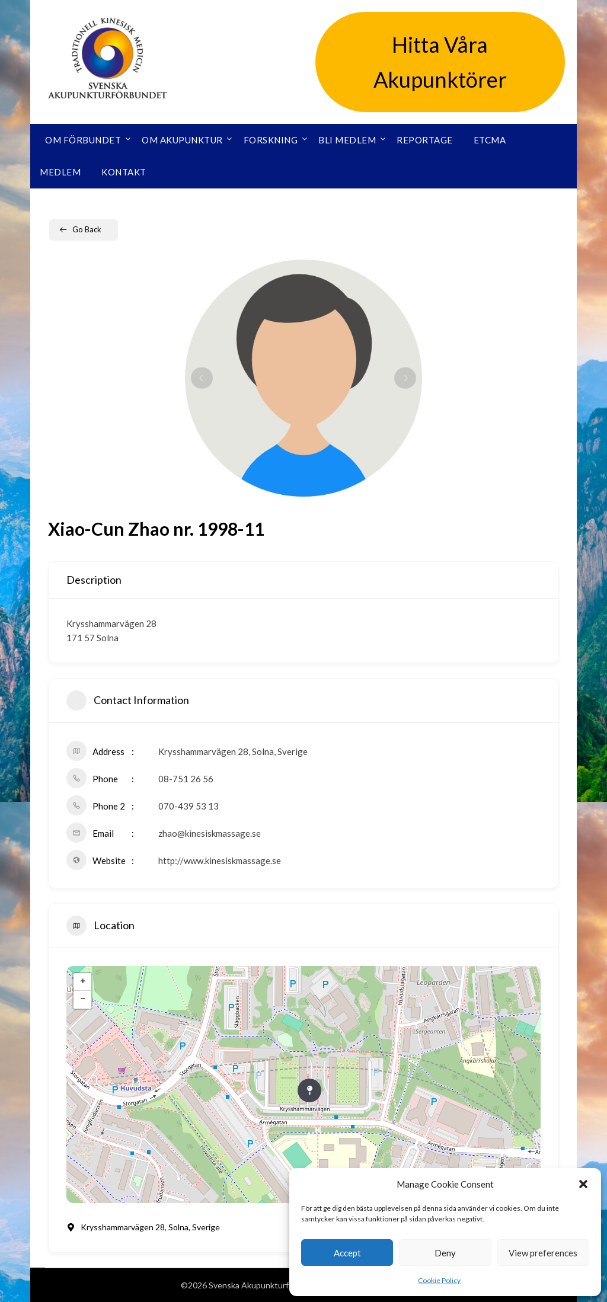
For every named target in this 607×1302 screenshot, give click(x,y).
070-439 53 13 (188, 806)
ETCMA (490, 140)
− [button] (82, 1000)
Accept (347, 1252)
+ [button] (82, 982)
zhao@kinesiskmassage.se (209, 833)
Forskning (271, 140)
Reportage (425, 140)
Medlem (60, 172)
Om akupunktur (182, 140)
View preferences (543, 1252)
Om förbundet (83, 140)
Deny (445, 1252)
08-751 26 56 (185, 778)
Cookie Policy (439, 1280)
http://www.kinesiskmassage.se (219, 860)
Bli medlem (347, 140)
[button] (583, 1184)
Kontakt (123, 172)
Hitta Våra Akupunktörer (440, 61)
